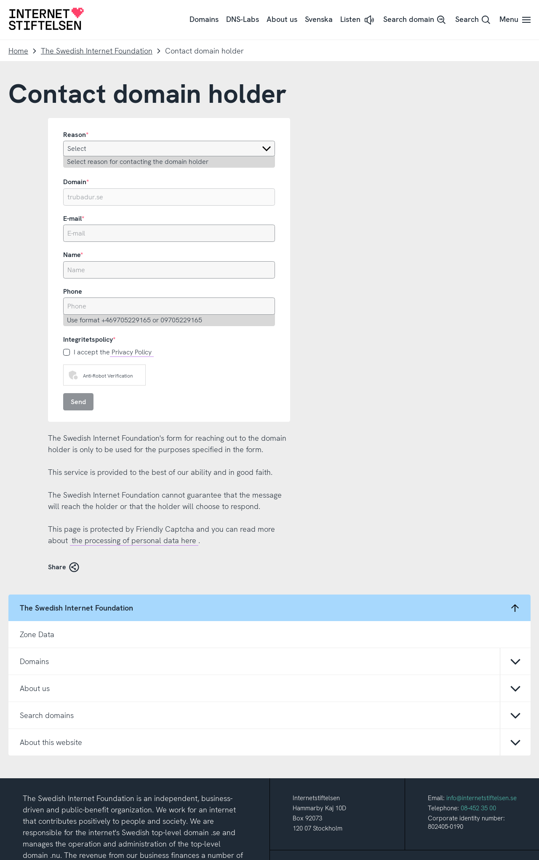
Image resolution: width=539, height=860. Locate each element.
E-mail (72, 218)
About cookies (268, 849)
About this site (222, 849)
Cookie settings (315, 849)
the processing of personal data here (134, 540)
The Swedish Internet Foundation (96, 51)
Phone (72, 291)
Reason (74, 134)
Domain (74, 181)
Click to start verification (137, 377)
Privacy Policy (132, 352)
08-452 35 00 (478, 640)
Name (71, 254)
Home (18, 51)
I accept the (114, 352)
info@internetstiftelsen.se (481, 630)
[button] (357, 20)
